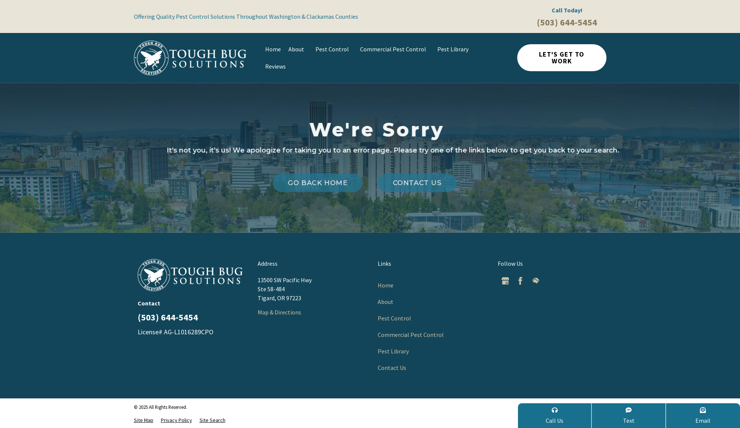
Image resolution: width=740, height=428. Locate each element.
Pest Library (454, 49)
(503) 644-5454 (567, 22)
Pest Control (334, 49)
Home (273, 49)
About (298, 49)
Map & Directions (279, 312)
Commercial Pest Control (395, 49)
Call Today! (567, 10)
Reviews (275, 66)
